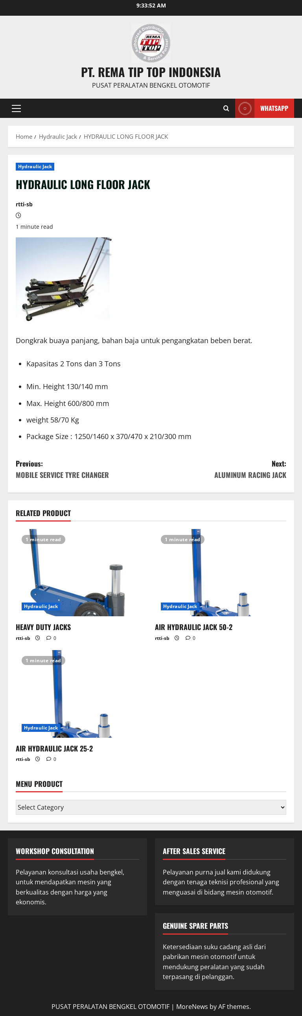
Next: (218, 469)
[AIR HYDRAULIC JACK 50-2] (220, 573)
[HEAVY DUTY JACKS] (81, 573)
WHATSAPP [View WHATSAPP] (261, 108)
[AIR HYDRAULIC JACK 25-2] (81, 694)
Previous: (83, 469)
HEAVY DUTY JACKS (43, 627)
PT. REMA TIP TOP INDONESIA (151, 72)
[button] (16, 108)
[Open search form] (226, 108)
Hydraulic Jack (35, 166)
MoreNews (192, 1006)
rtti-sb (24, 204)
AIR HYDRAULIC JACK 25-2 (54, 748)
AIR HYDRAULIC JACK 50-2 (193, 627)
